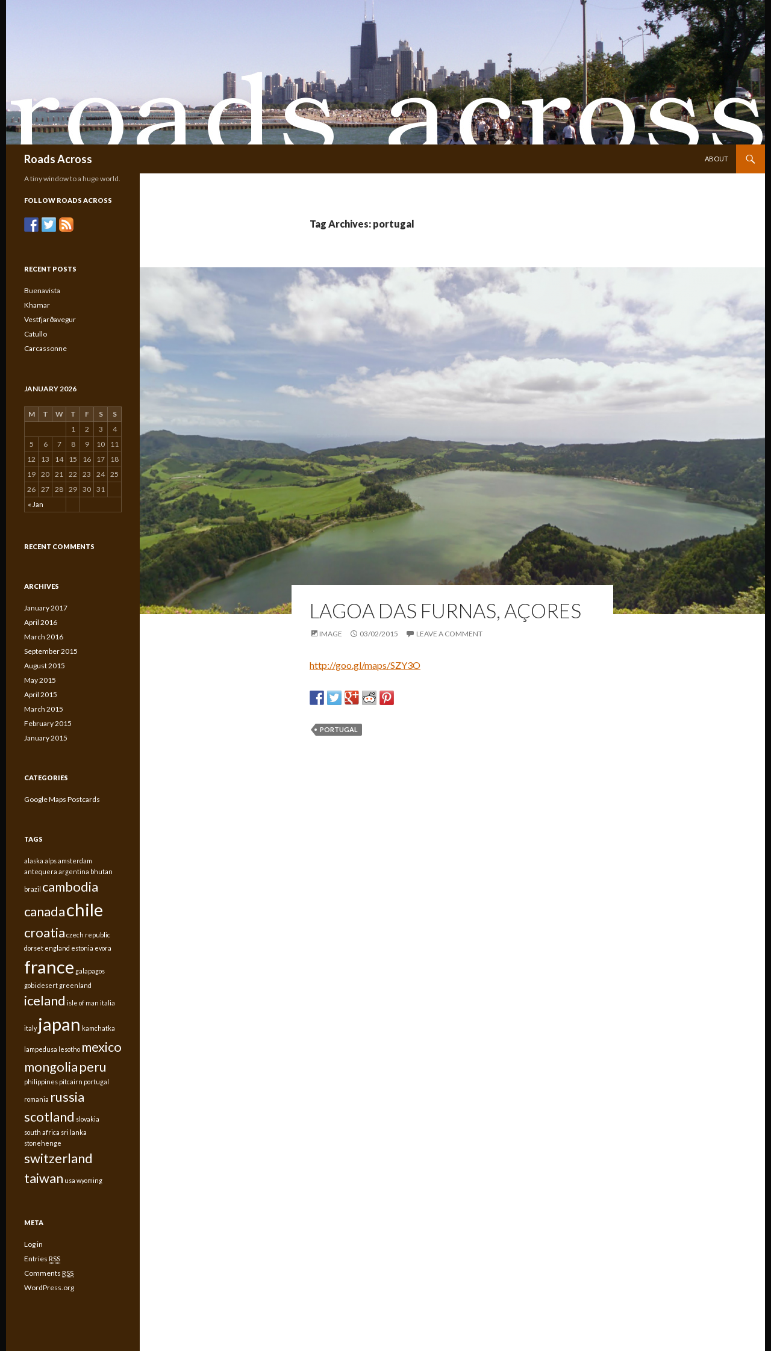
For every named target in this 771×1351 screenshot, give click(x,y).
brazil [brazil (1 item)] (32, 889)
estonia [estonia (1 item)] (82, 948)
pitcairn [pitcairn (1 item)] (71, 1081)
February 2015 (48, 723)
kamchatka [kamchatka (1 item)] (98, 1028)
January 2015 (45, 737)
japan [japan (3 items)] (59, 1023)
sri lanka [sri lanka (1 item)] (74, 1132)
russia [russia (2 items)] (67, 1097)
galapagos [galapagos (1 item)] (90, 971)
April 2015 (40, 694)
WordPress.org (49, 1287)
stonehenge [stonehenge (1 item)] (42, 1143)
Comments (48, 1273)
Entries (42, 1259)
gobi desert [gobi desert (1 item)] (41, 985)
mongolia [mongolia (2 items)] (51, 1066)
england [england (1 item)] (57, 948)
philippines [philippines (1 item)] (41, 1081)
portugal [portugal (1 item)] (96, 1081)
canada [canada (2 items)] (44, 911)
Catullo (35, 333)
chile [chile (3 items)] (84, 909)
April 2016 (40, 622)
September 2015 (51, 651)
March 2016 (43, 636)
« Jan (35, 504)
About (716, 159)
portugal (339, 729)
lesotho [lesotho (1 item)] (69, 1049)
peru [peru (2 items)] (93, 1066)
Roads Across (58, 159)
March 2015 (43, 708)
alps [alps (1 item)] (51, 861)
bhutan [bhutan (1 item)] (101, 871)
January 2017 (45, 607)
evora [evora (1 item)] (103, 948)
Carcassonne (45, 348)
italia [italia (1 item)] (107, 1003)
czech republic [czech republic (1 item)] (88, 935)
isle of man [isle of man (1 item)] (83, 1003)
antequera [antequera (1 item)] (40, 871)
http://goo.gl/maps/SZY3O (365, 665)
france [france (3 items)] (49, 966)
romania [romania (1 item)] (36, 1099)
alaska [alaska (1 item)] (33, 861)
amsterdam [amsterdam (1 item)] (75, 861)
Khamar (37, 304)
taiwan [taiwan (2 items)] (43, 1178)
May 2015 (40, 680)
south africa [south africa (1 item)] (42, 1132)
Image (330, 633)
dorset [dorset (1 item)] (33, 948)
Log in (33, 1244)
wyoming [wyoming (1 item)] (89, 1180)
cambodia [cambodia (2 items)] (70, 886)
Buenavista (42, 290)
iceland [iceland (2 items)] (45, 1000)
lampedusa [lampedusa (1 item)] (40, 1049)
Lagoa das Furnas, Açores (445, 610)
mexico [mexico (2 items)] (101, 1047)
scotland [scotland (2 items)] (49, 1116)
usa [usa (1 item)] (69, 1180)
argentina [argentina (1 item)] (73, 871)
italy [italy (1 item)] (30, 1028)
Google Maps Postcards (62, 799)
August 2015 (44, 665)
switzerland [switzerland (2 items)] (58, 1158)
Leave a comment (449, 633)
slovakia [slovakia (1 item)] (87, 1119)
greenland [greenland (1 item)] (75, 985)
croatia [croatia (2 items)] (44, 932)
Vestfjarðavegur (50, 319)
